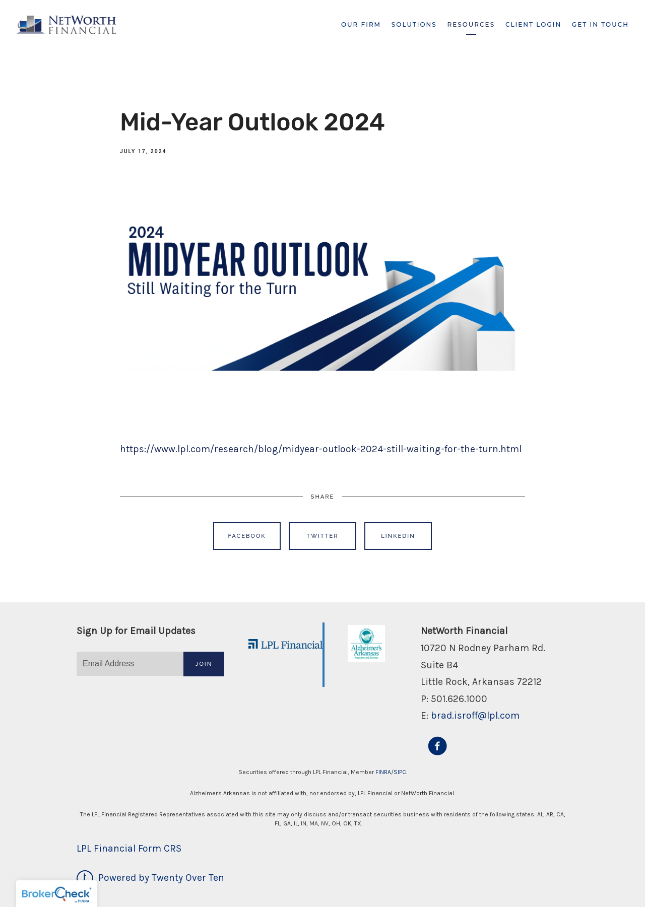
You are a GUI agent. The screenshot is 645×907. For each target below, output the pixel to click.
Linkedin (398, 535)
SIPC (400, 772)
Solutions (414, 24)
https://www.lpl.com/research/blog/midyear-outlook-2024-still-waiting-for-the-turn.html (321, 449)
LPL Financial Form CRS (129, 848)
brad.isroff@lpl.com (475, 715)
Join (204, 663)
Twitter (322, 535)
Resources (471, 24)
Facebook (247, 535)
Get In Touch (600, 24)
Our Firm (361, 24)
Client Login (533, 24)
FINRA (383, 772)
